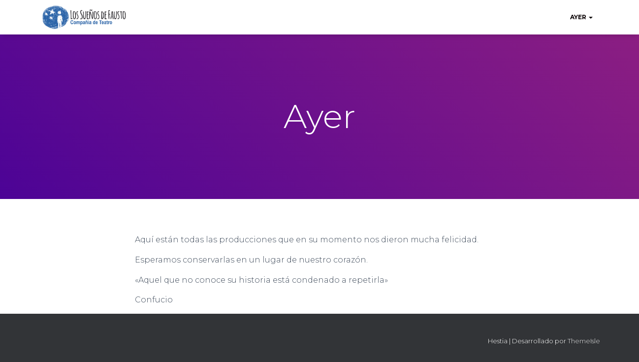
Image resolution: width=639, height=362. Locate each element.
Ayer (581, 17)
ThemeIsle (584, 341)
